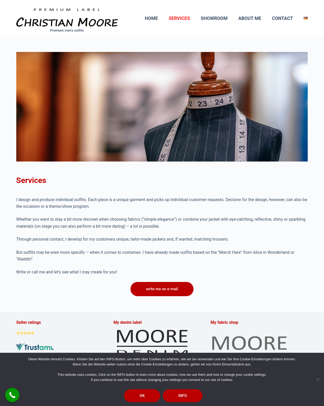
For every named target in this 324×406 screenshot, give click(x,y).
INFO (182, 395)
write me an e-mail (162, 289)
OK (142, 395)
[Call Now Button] (12, 395)
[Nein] (317, 379)
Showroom (214, 18)
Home (151, 18)
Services (179, 18)
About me (249, 18)
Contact (282, 18)
